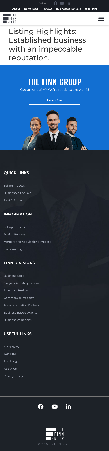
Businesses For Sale (68, 8)
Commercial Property (19, 298)
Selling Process (14, 185)
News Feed (31, 8)
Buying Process (14, 234)
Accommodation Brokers (21, 305)
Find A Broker (13, 200)
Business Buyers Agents (20, 312)
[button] (101, 19)
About (16, 8)
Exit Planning (13, 249)
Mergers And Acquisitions (22, 283)
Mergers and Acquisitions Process (27, 241)
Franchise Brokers (16, 290)
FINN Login (11, 361)
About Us (10, 368)
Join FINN (91, 8)
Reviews (47, 8)
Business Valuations (18, 320)
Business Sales (14, 275)
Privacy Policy (13, 376)
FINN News (11, 346)
